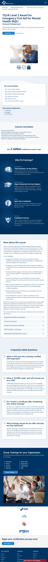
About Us (35, 553)
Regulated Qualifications (17, 7)
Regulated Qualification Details (14, 317)
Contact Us (19, 555)
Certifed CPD (16, 365)
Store (18, 557)
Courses (2, 553)
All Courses (5, 7)
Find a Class (8, 33)
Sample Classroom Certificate (14, 325)
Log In (2, 561)
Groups (2, 555)
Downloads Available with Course (15, 333)
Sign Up (2, 559)
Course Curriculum (10, 321)
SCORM (28, 385)
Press (34, 557)
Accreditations (20, 559)
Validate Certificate (21, 561)
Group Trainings (9, 472)
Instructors (3, 557)
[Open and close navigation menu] (45, 2)
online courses (36, 388)
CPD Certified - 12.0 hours (12, 329)
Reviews (35, 555)
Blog (18, 553)
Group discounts (19, 33)
